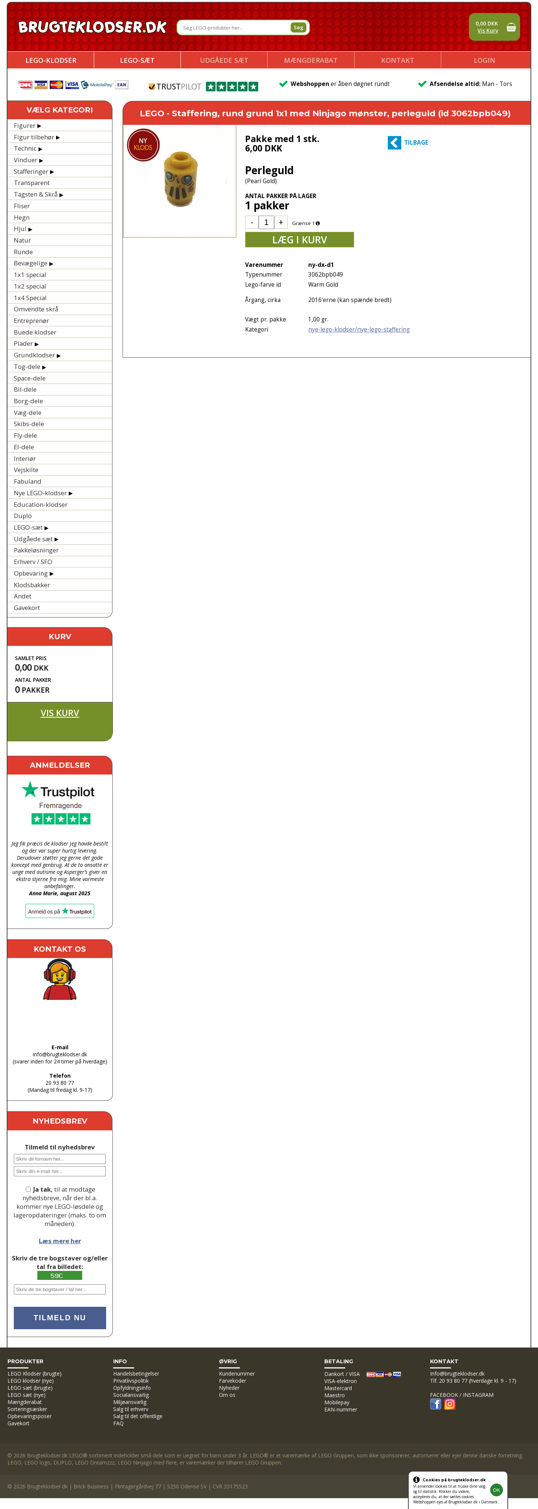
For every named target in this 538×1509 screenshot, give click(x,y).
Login (484, 60)
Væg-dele (27, 412)
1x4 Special (30, 297)
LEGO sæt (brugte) (30, 1387)
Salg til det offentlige (138, 1416)
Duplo (23, 515)
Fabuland (27, 481)
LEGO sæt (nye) (26, 1394)
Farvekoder (232, 1380)
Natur (22, 240)
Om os (227, 1394)
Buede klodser (35, 332)
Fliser (22, 205)
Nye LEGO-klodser (40, 493)
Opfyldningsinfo (132, 1387)
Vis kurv (60, 713)
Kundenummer (237, 1373)
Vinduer (25, 159)
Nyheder (229, 1387)
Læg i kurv (299, 239)
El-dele (24, 447)
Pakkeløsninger (36, 550)
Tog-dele (27, 366)
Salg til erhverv (130, 1409)
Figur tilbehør (34, 137)
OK (496, 1490)
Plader (23, 343)
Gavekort (27, 607)
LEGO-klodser (50, 60)
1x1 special (30, 274)
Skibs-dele (29, 423)
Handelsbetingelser (136, 1373)
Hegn (22, 217)
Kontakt (397, 60)
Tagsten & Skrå (36, 194)
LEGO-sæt (137, 60)
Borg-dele (28, 401)
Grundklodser (34, 355)
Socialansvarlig (131, 1394)
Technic (25, 148)
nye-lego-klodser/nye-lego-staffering (359, 329)
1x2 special (30, 286)
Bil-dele (25, 389)
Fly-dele (25, 435)
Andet (22, 596)
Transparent (32, 182)
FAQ (118, 1423)
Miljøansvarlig (129, 1401)
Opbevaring (31, 573)
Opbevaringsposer (29, 1416)
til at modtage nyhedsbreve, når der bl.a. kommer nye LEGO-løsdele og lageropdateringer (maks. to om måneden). (59, 1206)
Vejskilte (26, 469)
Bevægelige (30, 263)
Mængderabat (311, 60)
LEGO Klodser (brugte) (34, 1373)
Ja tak (42, 1189)
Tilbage (416, 143)
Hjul (20, 228)
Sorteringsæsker (27, 1409)
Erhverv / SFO (33, 561)
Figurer (24, 125)
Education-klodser (41, 504)
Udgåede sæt (224, 60)
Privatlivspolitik (131, 1380)
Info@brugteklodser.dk (457, 1373)
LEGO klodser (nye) (30, 1380)
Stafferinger (31, 171)
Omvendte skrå (36, 309)
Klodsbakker (32, 584)
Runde (23, 251)
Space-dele (30, 378)
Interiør (25, 458)
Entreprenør (31, 320)
